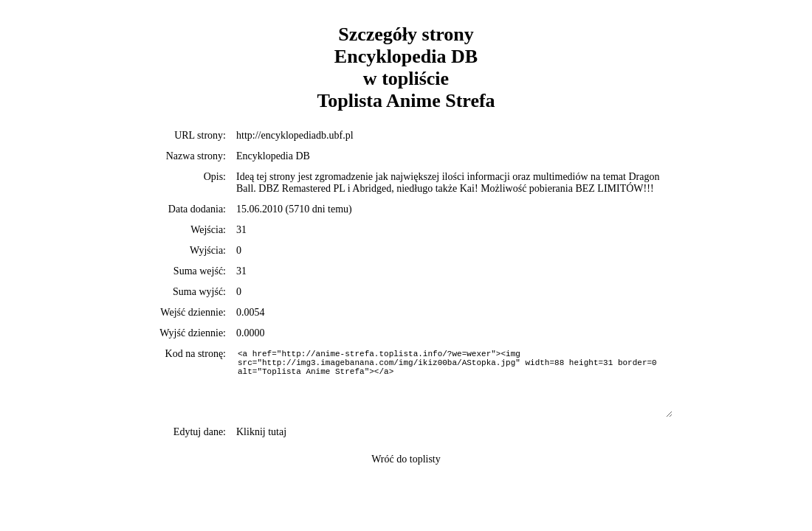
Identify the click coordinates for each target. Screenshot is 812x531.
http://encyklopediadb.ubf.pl (295, 135)
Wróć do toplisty (406, 459)
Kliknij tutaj (261, 431)
